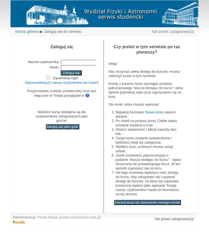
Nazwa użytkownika (43, 62)
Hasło (54, 67)
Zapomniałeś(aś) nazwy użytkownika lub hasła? (62, 83)
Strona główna (27, 31)
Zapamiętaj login (65, 78)
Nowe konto (154, 112)
